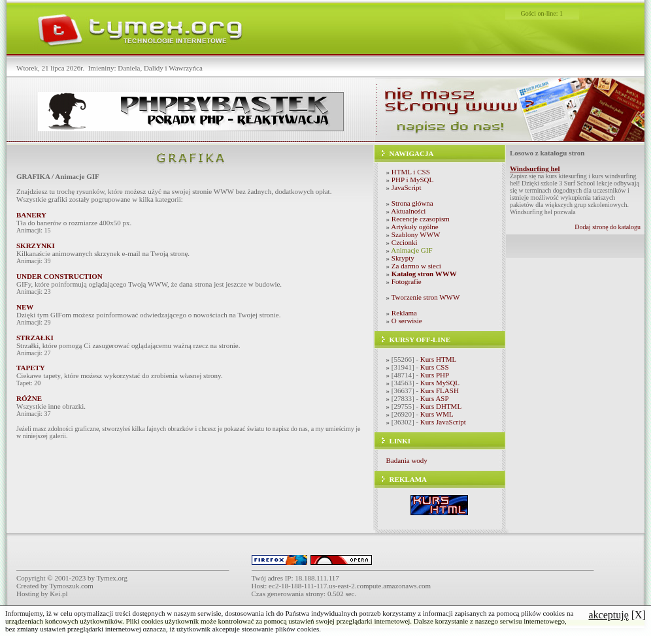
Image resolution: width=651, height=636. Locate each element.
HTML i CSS (411, 172)
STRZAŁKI (35, 338)
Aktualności (408, 211)
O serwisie (407, 321)
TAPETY (30, 368)
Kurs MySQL (439, 383)
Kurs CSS (434, 367)
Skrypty (403, 258)
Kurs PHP (434, 375)
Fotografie (407, 281)
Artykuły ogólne (414, 227)
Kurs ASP (434, 398)
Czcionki (405, 242)
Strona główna (412, 203)
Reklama (404, 313)
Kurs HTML (438, 359)
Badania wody (406, 460)
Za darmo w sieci (416, 266)
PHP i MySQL (412, 179)
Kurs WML (437, 414)
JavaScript (407, 187)
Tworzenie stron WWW (426, 297)
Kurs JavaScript (443, 422)
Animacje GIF (411, 250)
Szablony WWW (416, 234)
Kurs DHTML (440, 406)
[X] (617, 614)
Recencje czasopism (421, 219)
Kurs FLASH (439, 390)
